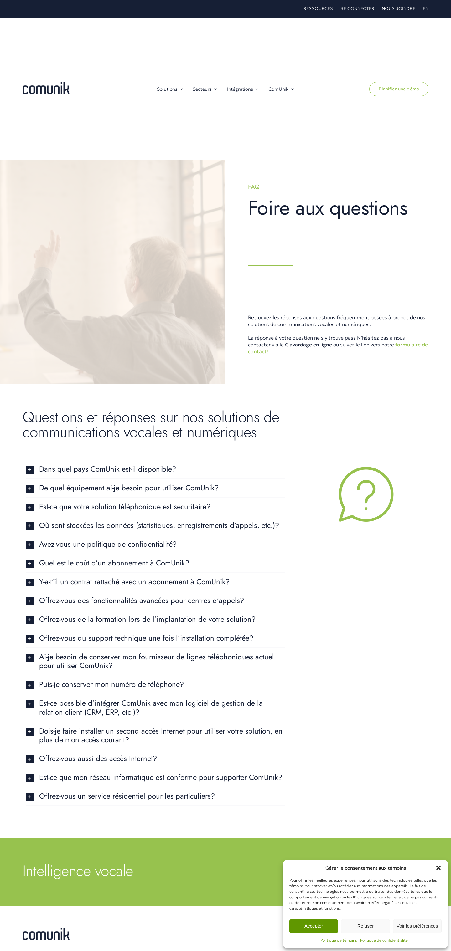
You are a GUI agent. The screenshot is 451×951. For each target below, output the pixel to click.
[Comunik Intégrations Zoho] (46, 931)
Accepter (313, 925)
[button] (438, 868)
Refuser (365, 925)
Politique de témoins (338, 940)
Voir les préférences (417, 925)
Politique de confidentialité (384, 940)
